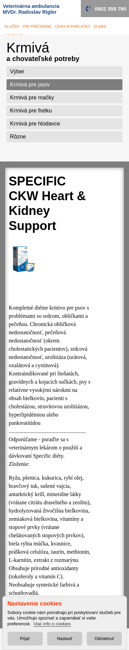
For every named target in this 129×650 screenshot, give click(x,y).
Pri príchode (37, 26)
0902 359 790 (110, 9)
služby (12, 26)
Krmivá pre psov (30, 84)
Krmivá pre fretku (31, 110)
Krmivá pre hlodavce (35, 124)
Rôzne (18, 137)
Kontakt (13, 36)
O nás (100, 26)
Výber (17, 71)
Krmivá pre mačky (32, 97)
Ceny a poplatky (72, 26)
